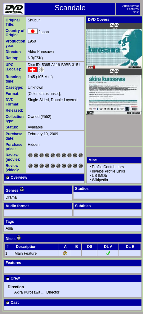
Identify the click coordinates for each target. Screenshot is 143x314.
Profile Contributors (108, 167)
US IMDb (99, 175)
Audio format (130, 5)
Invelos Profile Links (108, 171)
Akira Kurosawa (41, 52)
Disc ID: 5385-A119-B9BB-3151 (54, 65)
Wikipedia (100, 180)
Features (133, 9)
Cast (136, 12)
